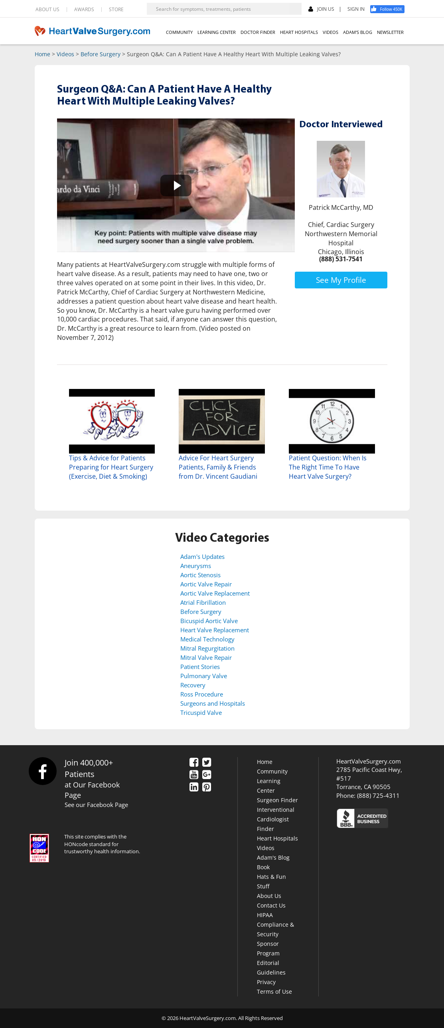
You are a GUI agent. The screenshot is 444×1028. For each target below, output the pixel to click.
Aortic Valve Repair (206, 584)
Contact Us (271, 905)
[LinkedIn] (193, 787)
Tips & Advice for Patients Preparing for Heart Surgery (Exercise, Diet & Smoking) (111, 467)
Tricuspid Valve (201, 712)
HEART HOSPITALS (299, 32)
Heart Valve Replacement (214, 630)
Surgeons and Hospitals (212, 703)
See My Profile (341, 280)
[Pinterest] (206, 787)
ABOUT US (47, 9)
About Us (269, 896)
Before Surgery (100, 54)
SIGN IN (356, 9)
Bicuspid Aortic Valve (209, 621)
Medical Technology (207, 639)
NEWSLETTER (390, 32)
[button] (176, 185)
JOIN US (321, 9)
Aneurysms (195, 566)
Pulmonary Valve (203, 676)
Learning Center (268, 785)
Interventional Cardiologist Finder (275, 819)
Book (263, 867)
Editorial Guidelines (271, 967)
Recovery (192, 685)
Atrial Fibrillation (203, 602)
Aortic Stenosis (200, 575)
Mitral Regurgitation (207, 648)
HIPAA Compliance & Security (275, 924)
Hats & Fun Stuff (271, 881)
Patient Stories (200, 667)
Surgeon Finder (277, 800)
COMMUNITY (179, 32)
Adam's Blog (273, 857)
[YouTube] (193, 775)
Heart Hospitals (277, 838)
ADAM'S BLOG (357, 32)
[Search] (296, 9)
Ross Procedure (201, 694)
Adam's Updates (202, 556)
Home (42, 54)
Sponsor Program (268, 948)
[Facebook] (390, 9)
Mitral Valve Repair (206, 657)
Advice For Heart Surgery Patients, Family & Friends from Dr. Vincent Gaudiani (218, 467)
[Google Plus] (206, 775)
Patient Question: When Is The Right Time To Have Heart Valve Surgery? (328, 467)
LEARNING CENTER (216, 32)
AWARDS (84, 9)
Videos (65, 54)
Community (272, 771)
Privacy (266, 982)
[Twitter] (206, 762)
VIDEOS (330, 32)
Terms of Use (274, 991)
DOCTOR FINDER (258, 32)
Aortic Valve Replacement (215, 593)
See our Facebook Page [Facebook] (96, 805)
